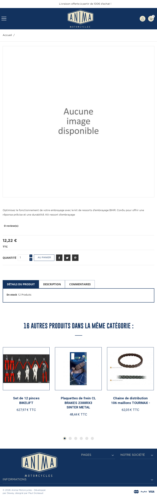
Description (52, 284)
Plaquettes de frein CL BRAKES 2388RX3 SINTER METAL (78, 403)
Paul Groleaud (35, 494)
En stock (12, 294)
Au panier (44, 258)
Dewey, (10, 494)
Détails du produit (21, 284)
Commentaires (80, 284)
